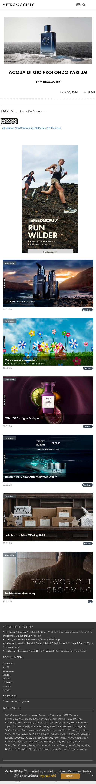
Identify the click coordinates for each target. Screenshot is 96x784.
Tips (90, 602)
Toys (90, 643)
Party (74, 722)
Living (83, 749)
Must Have (36, 650)
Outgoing (55, 715)
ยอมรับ (70, 776)
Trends (28, 741)
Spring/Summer (14, 737)
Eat (7, 715)
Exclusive (23, 650)
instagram (8, 671)
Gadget (33, 749)
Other (36, 718)
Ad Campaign (40, 734)
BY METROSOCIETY (48, 81)
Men (70, 737)
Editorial (10, 650)
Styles (28, 737)
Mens (8, 734)
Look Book (21, 730)
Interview (42, 726)
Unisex (45, 718)
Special (54, 726)
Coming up (74, 730)
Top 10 (73, 650)
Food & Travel (34, 643)
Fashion (10, 632)
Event (62, 745)
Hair (14, 726)
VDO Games (69, 715)
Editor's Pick (58, 734)
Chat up (51, 730)
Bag (7, 741)
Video (83, 650)
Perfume (34, 111)
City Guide (62, 650)
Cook (28, 718)
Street (18, 722)
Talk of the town (59, 722)
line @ (6, 667)
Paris (42, 730)
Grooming (17, 111)
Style (8, 639)
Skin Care (87, 310)
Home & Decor (77, 643)
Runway (22, 632)
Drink (8, 745)
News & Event (12, 647)
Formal (82, 722)
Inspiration (33, 639)
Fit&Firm (79, 741)
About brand (23, 635)
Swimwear (11, 718)
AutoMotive (60, 749)
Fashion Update (37, 632)
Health (71, 745)
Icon (43, 639)
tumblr (6, 689)
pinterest (7, 682)
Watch (9, 749)
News (57, 741)
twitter (6, 678)
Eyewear (26, 734)
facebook (8, 663)
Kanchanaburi (28, 715)
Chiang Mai (41, 722)
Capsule (47, 737)
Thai (21, 718)
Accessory (81, 737)
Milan (53, 718)
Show (16, 734)
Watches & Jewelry (58, 632)
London (43, 715)
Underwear (66, 726)
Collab (37, 737)
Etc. (79, 718)
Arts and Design (42, 741)
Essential (49, 650)
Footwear (45, 749)
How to (21, 643)
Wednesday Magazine (17, 701)
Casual (70, 734)
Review (62, 718)
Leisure (9, 643)
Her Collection (26, 726)
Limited (9, 730)
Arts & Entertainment (56, 643)
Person (14, 715)
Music (86, 730)
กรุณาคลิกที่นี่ (47, 776)
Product (53, 745)
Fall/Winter (60, 737)
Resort (72, 718)
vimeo (6, 674)
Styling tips (83, 745)
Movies (33, 730)
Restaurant (82, 734)
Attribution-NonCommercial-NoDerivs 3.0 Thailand (31, 128)
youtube (7, 686)
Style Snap (54, 639)
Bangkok (80, 726)
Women (28, 722)
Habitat (61, 730)
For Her (37, 635)
